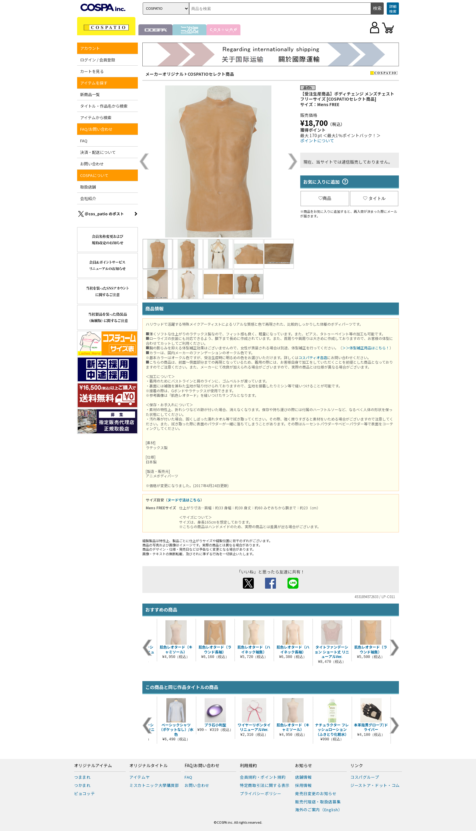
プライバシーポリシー (260, 793)
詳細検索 (392, 9)
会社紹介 (88, 198)
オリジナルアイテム (93, 765)
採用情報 (303, 785)
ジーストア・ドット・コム (375, 785)
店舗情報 (303, 777)
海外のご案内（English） (318, 809)
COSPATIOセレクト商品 (211, 74)
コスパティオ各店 (312, 357)
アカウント (90, 48)
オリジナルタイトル (148, 765)
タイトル (374, 198)
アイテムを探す (93, 83)
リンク (356, 765)
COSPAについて (94, 175)
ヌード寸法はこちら (184, 499)
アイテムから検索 (95, 117)
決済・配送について (98, 152)
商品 (324, 198)
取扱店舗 (88, 187)
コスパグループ (364, 777)
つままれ (82, 777)
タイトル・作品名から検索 (103, 106)
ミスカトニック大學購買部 (154, 785)
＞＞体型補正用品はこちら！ (365, 347)
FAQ (83, 141)
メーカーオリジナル (164, 74)
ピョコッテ (84, 793)
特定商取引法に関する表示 (265, 785)
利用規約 (248, 765)
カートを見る (92, 71)
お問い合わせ (92, 164)
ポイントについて (317, 140)
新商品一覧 (90, 94)
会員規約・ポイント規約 (262, 777)
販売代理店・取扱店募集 (318, 802)
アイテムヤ (139, 777)
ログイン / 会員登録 (97, 60)
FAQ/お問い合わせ (96, 129)
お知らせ (303, 765)
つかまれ (82, 785)
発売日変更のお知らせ (316, 793)
